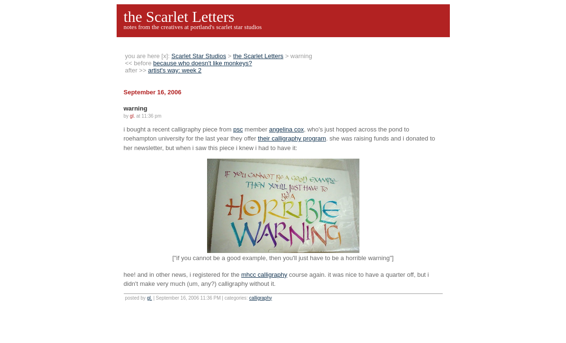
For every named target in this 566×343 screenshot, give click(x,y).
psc (238, 129)
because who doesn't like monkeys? (202, 63)
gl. (149, 298)
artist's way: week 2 (174, 70)
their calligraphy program (292, 138)
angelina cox (286, 129)
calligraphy (260, 298)
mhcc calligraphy (264, 274)
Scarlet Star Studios (198, 56)
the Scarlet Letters (179, 16)
